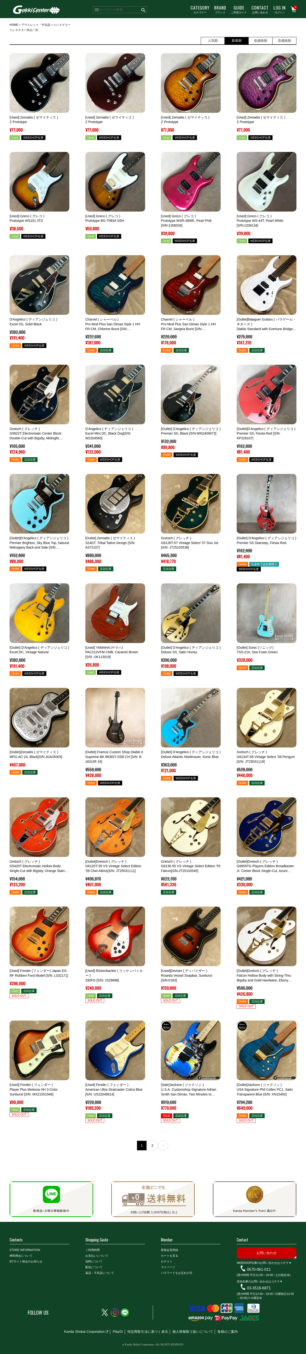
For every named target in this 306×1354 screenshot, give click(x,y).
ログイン (279, 9)
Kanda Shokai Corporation (84, 1331)
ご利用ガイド (239, 9)
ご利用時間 (92, 1250)
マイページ (168, 1267)
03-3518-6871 (259, 1288)
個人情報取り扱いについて (192, 1331)
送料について (94, 1261)
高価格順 (284, 40)
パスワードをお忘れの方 (176, 1273)
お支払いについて (96, 1255)
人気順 (213, 40)
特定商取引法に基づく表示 (147, 1331)
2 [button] (152, 1145)
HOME (14, 24)
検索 (143, 9)
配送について (94, 1267)
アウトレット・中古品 (36, 24)
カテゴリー (200, 9)
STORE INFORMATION (25, 1250)
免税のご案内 (227, 1331)
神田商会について (21, 1255)
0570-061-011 (259, 1269)
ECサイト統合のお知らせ (26, 1261)
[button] (163, 1145)
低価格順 (260, 40)
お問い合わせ (260, 9)
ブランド (220, 9)
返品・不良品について (99, 1273)
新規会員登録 (169, 1250)
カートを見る (169, 1255)
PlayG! (118, 1331)
